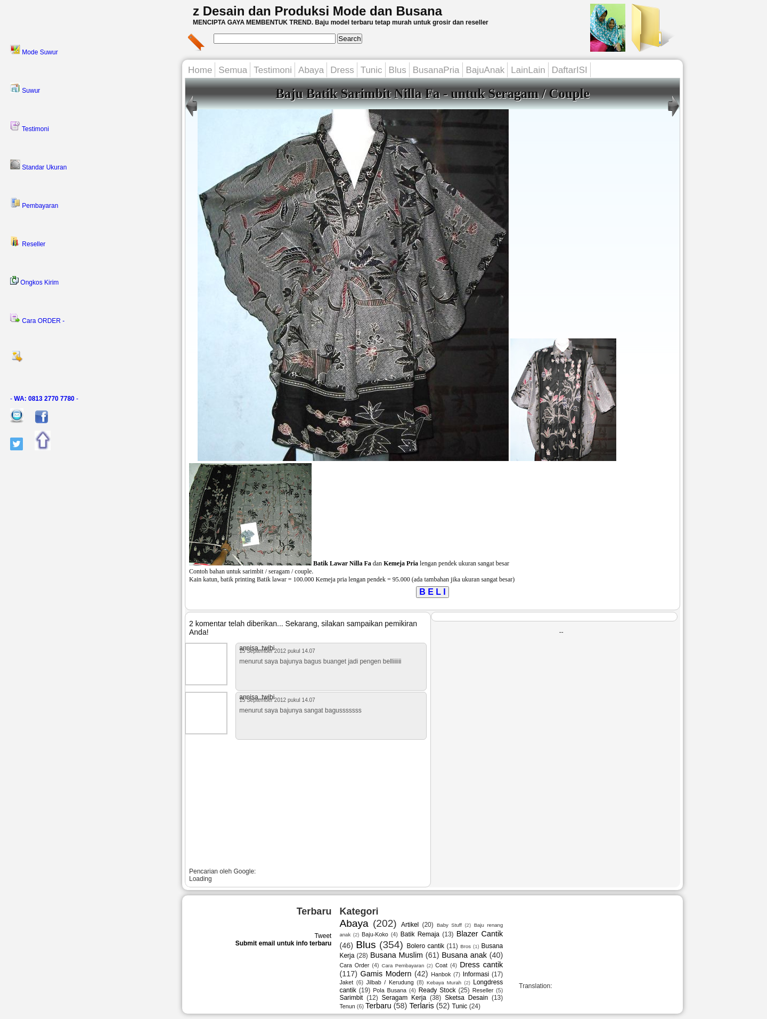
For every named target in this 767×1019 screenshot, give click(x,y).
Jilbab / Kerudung (390, 982)
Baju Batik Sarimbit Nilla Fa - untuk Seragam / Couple (432, 93)
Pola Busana (389, 990)
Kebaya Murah (444, 982)
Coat (441, 965)
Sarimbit (351, 997)
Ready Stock (437, 990)
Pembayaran (34, 203)
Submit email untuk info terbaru (283, 943)
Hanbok (441, 974)
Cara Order (354, 965)
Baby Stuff (449, 925)
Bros (465, 946)
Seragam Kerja (404, 997)
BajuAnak (485, 70)
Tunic (371, 70)
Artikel (410, 924)
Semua (232, 70)
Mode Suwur (34, 50)
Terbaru (378, 1005)
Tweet (322, 936)
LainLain (528, 70)
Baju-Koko (375, 934)
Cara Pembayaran (402, 965)
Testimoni (29, 127)
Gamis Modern (386, 973)
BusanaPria (436, 70)
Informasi (476, 974)
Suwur (25, 88)
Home (200, 70)
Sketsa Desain (466, 997)
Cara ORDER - (37, 319)
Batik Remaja (420, 934)
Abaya (311, 70)
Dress (342, 70)
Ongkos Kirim (34, 281)
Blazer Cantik (479, 933)
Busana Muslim (396, 955)
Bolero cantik (425, 946)
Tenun (347, 1006)
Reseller (27, 242)
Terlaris (421, 1005)
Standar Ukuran (38, 165)
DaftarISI (570, 70)
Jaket (346, 982)
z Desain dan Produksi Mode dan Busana (317, 11)
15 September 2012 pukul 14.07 (277, 651)
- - (44, 398)
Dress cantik (481, 964)
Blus (397, 70)
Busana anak (464, 955)
